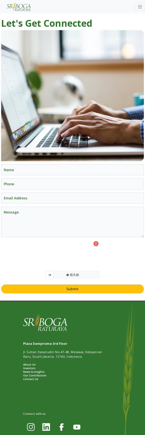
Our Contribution (34, 375)
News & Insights (33, 372)
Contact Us (30, 379)
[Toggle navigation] (140, 6)
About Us (29, 364)
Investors (29, 368)
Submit (72, 289)
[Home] (19, 7)
